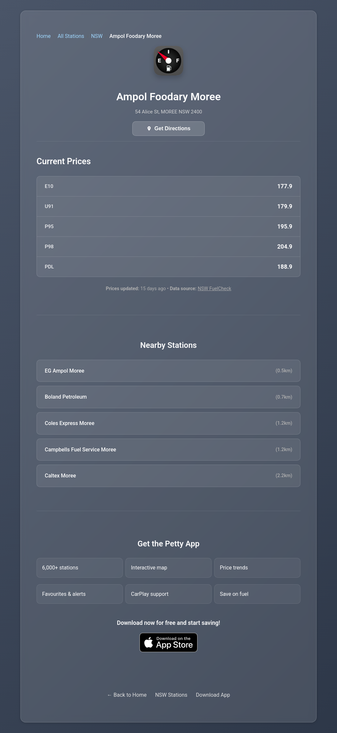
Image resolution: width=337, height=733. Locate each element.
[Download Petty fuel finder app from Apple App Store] (168, 642)
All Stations (71, 36)
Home (44, 36)
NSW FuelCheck (214, 288)
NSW (97, 36)
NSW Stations (171, 695)
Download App (213, 695)
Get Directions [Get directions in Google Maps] (172, 128)
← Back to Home (126, 695)
